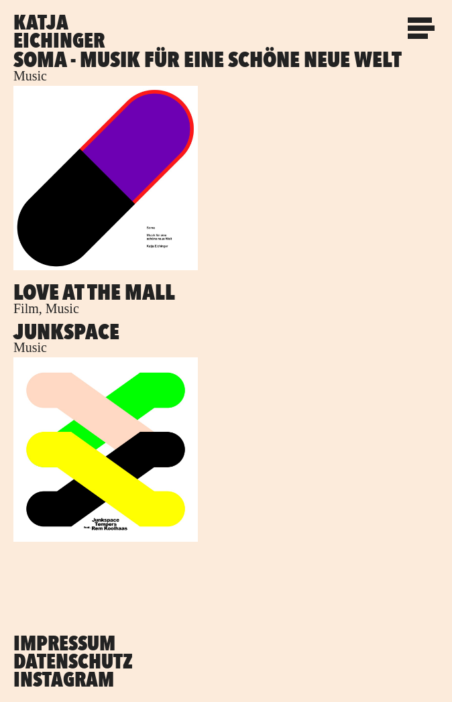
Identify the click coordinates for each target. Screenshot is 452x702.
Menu (422, 22)
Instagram (63, 679)
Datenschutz (73, 661)
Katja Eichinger (59, 31)
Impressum (64, 643)
